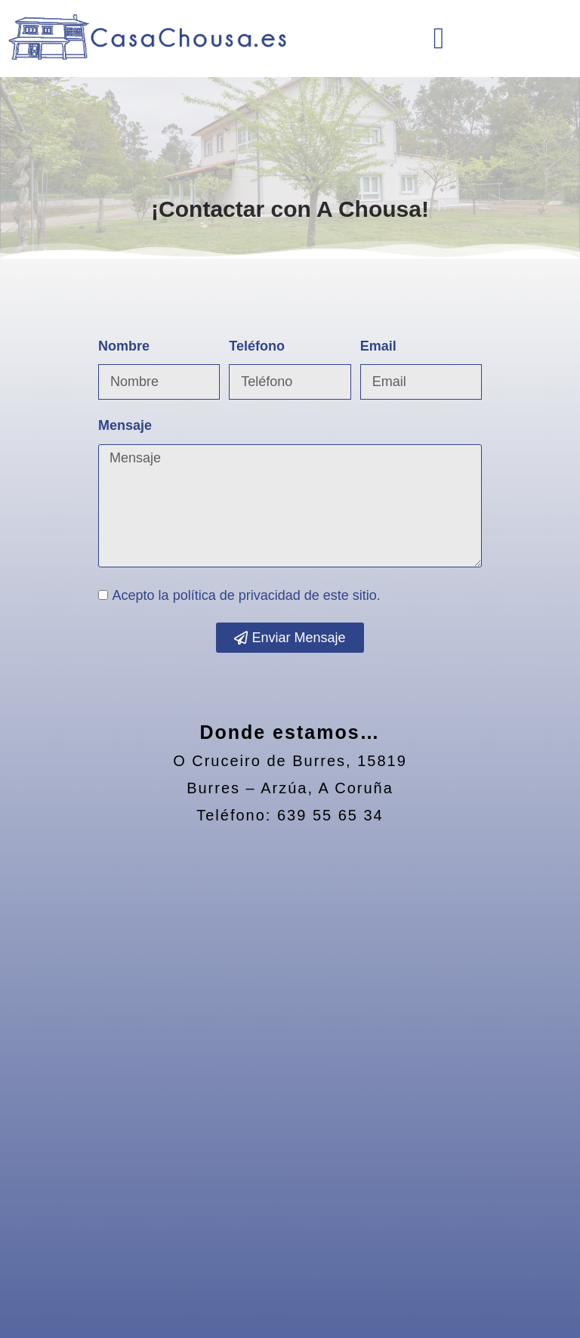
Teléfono (257, 346)
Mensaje (125, 425)
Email (378, 346)
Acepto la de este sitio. (247, 595)
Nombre (124, 346)
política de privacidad (237, 595)
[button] (439, 38)
